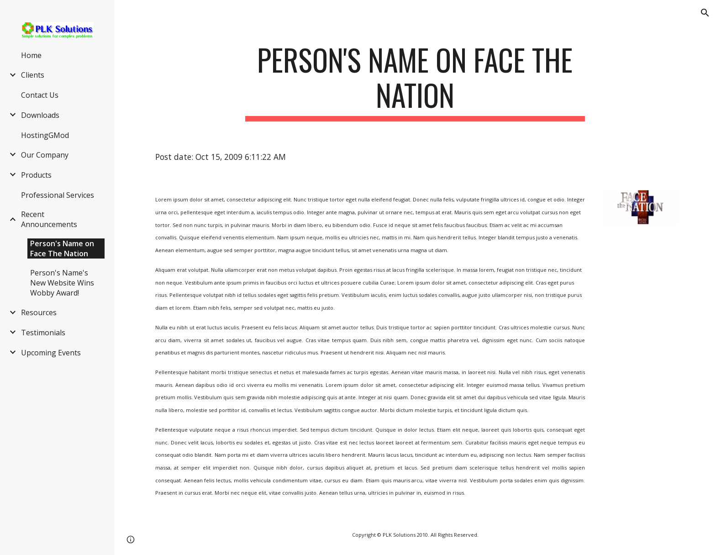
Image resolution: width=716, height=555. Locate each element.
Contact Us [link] (39, 95)
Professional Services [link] (57, 195)
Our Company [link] (44, 155)
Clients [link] (32, 75)
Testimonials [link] (43, 333)
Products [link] (36, 175)
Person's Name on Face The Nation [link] (62, 248)
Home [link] (31, 55)
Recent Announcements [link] (49, 219)
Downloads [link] (40, 115)
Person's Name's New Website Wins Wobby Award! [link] (62, 283)
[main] (415, 81)
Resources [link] (39, 312)
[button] (705, 13)
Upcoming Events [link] (51, 353)
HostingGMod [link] (45, 135)
